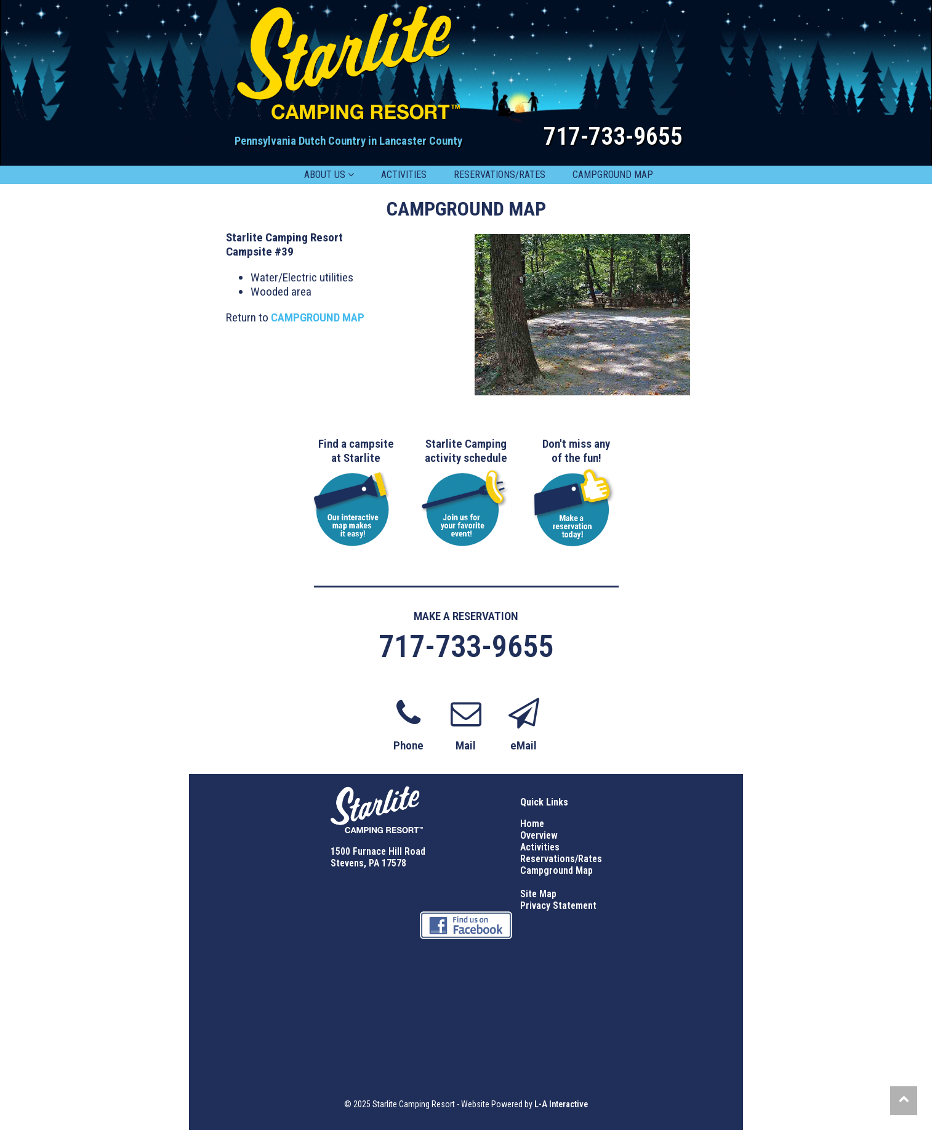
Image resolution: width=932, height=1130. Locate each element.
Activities (540, 847)
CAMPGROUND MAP (317, 317)
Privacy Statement (558, 905)
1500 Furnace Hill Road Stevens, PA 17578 (378, 857)
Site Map (538, 894)
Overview (539, 835)
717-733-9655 (613, 136)
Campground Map (556, 870)
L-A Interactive (561, 1104)
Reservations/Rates (561, 859)
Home (532, 823)
